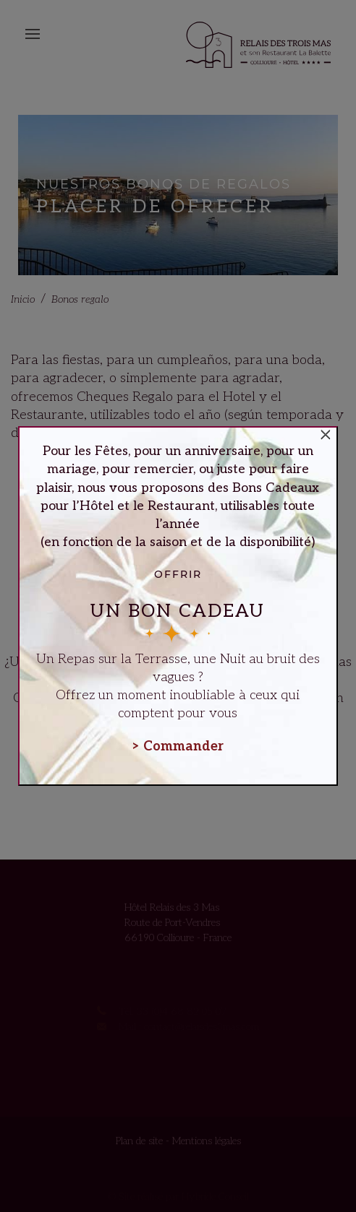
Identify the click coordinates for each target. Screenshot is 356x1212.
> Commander (178, 746)
